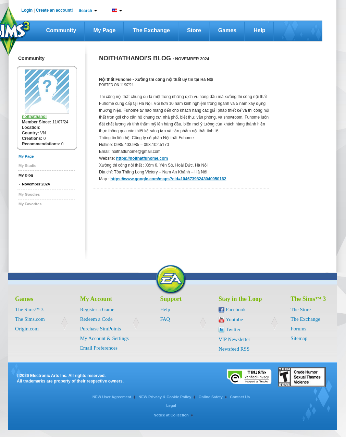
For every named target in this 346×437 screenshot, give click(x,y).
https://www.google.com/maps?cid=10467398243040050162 (168, 179)
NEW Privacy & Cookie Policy (164, 397)
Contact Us (240, 397)
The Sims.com (30, 319)
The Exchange (151, 30)
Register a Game (97, 309)
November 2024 (36, 184)
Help (259, 30)
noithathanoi (34, 116)
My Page (105, 30)
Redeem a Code (96, 319)
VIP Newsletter (234, 339)
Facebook (236, 309)
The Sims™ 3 (29, 309)
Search (85, 10)
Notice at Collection (171, 415)
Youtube (234, 319)
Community (61, 30)
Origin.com (27, 328)
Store (194, 30)
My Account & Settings (104, 338)
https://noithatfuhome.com (142, 158)
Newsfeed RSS (234, 349)
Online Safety (211, 397)
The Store (301, 309)
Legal (171, 405)
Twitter (233, 329)
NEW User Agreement (111, 397)
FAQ (165, 319)
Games (227, 30)
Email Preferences (99, 348)
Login (27, 10)
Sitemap (299, 338)
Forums (298, 328)
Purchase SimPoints (100, 328)
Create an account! (54, 10)
